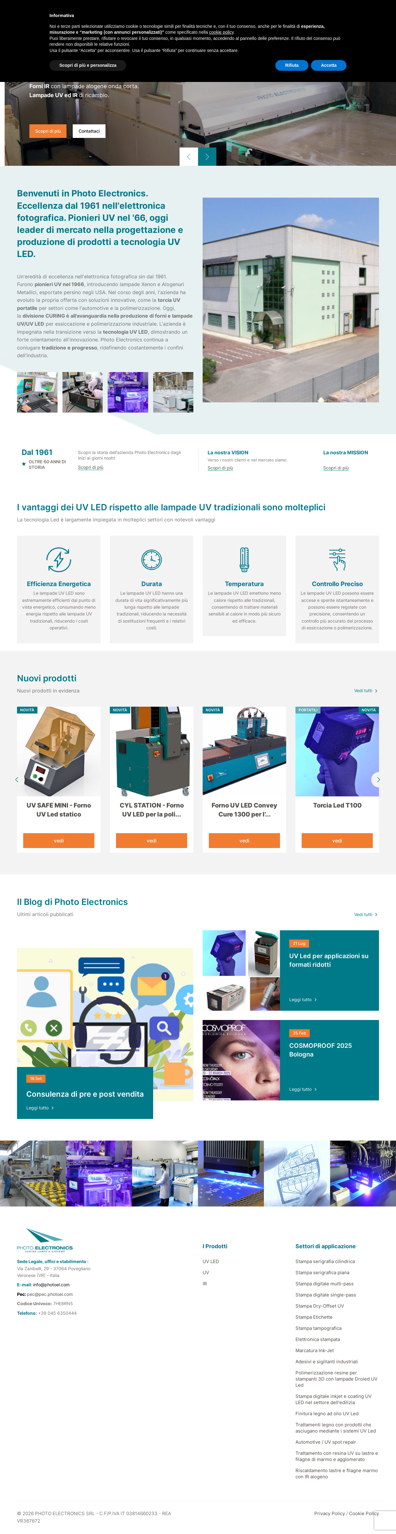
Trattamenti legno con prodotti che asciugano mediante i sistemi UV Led (335, 1428)
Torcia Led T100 (337, 805)
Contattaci (89, 131)
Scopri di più (48, 131)
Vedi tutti (366, 690)
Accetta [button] (329, 65)
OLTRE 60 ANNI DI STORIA (44, 464)
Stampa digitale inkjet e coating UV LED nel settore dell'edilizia (333, 1400)
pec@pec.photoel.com (50, 1294)
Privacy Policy (329, 1514)
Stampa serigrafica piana (322, 1273)
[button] (188, 156)
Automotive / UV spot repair (325, 1443)
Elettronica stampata (317, 1340)
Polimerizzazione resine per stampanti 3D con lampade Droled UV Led (336, 1379)
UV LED (211, 1262)
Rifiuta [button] (292, 65)
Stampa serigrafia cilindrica (325, 1262)
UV (206, 1273)
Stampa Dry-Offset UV (319, 1306)
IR (205, 1284)
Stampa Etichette (314, 1318)
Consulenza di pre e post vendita (85, 1094)
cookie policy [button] (221, 32)
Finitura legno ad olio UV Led (327, 1414)
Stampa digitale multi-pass (324, 1284)
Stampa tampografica (318, 1329)
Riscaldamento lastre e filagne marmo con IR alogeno (336, 1474)
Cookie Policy (364, 1514)
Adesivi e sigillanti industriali (326, 1362)
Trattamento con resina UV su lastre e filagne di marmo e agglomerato (336, 1457)
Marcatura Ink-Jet (314, 1351)
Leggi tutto (40, 1108)
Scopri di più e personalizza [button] (87, 65)
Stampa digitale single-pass (325, 1295)
